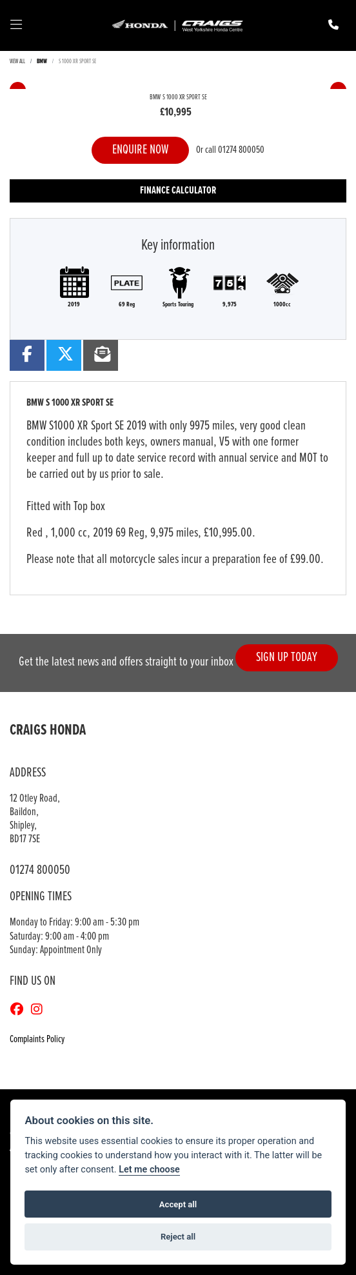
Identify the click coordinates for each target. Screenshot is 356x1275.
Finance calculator (178, 190)
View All (17, 61)
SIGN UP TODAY (286, 657)
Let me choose (149, 1169)
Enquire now (140, 150)
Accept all (178, 1204)
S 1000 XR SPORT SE (77, 61)
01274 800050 (241, 150)
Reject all (178, 1236)
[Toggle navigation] (16, 25)
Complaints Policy (37, 1039)
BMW (42, 61)
